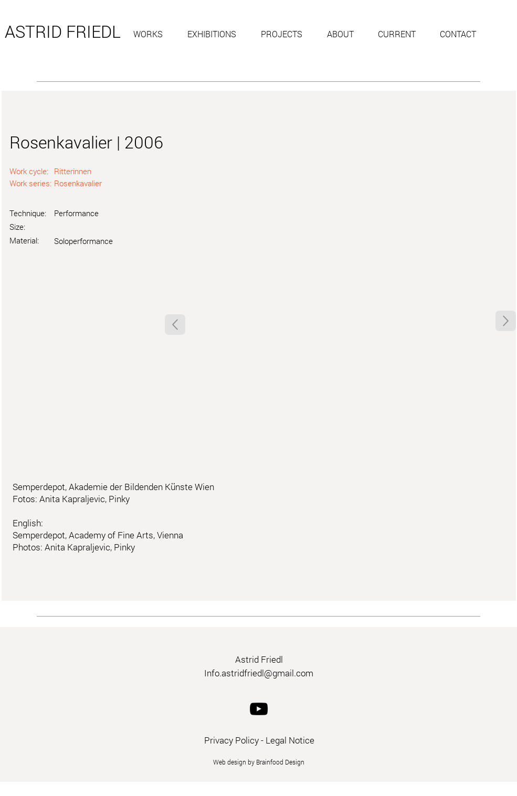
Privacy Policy (231, 740)
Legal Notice (290, 740)
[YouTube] (259, 709)
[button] (152, 34)
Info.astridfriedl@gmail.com (258, 673)
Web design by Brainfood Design (258, 762)
